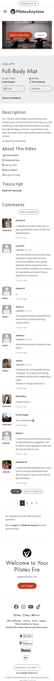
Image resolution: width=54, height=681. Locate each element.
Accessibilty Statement (27, 672)
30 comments (38, 81)
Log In (15, 525)
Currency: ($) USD (27, 667)
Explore (43, 620)
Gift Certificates (14, 620)
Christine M (21, 462)
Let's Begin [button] (27, 585)
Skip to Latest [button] (28, 211)
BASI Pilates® (11, 169)
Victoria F (20, 288)
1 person (20, 249)
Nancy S (20, 306)
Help (17, 615)
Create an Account (30, 525)
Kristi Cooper (8, 81)
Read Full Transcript (12, 190)
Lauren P (20, 245)
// (16, 294)
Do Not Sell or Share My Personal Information (27, 627)
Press (36, 615)
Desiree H (20, 220)
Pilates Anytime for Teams (27, 624)
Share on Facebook (11, 97)
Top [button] (16, 491)
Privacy (26, 620)
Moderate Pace (12, 160)
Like (8, 88)
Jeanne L (20, 335)
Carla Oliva (21, 396)
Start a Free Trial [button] (19, 35)
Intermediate (11, 155)
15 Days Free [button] (28, 3)
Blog (26, 615)
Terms (35, 620)
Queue (36, 88)
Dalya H (19, 433)
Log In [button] (40, 35)
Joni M (19, 360)
